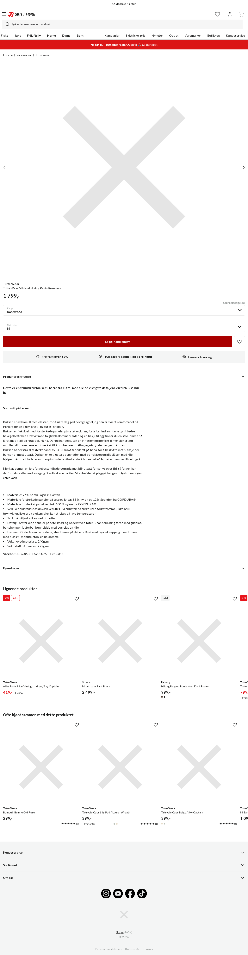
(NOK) (124, 932)
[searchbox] (126, 24)
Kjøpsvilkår (132, 949)
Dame (66, 35)
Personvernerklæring (108, 949)
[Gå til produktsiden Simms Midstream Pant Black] (120, 641)
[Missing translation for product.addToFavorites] (239, 341)
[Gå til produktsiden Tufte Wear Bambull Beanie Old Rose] (41, 767)
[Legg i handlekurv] (117, 341)
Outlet (173, 35)
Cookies (148, 949)
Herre (51, 35)
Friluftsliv (34, 35)
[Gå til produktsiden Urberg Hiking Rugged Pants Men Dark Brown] (199, 641)
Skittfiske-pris (135, 35)
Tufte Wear (42, 55)
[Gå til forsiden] (21, 14)
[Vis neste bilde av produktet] (243, 167)
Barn (80, 35)
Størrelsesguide (234, 302)
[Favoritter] (217, 14)
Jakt (18, 35)
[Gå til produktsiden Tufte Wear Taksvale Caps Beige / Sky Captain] (199, 767)
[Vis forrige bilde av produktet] (4, 167)
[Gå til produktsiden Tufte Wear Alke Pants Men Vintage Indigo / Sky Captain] (41, 641)
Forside (8, 55)
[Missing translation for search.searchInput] (6, 24)
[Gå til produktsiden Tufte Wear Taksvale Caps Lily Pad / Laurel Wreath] (120, 767)
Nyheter (157, 35)
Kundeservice (235, 35)
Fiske (5, 35)
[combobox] (122, 24)
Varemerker (193, 35)
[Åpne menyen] (4, 14)
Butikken (213, 35)
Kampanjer (112, 35)
